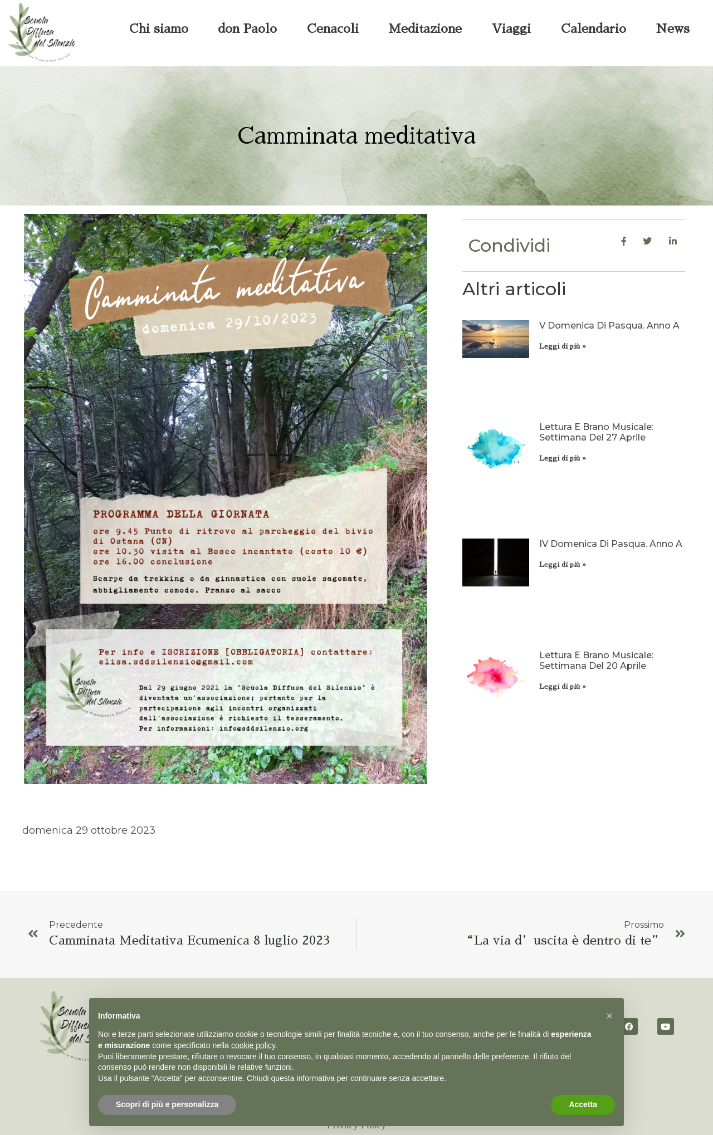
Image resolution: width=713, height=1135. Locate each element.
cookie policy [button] (253, 1045)
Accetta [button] (583, 1104)
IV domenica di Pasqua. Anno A (610, 544)
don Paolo (247, 29)
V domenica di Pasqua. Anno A (609, 325)
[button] (609, 1016)
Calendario (593, 29)
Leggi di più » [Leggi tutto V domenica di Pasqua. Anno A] (562, 346)
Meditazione (425, 29)
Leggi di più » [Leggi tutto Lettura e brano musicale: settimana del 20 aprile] (562, 686)
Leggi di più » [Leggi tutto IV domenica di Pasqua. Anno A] (562, 564)
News (673, 29)
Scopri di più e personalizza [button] (167, 1104)
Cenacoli (333, 29)
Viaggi (511, 29)
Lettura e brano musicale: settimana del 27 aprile (596, 432)
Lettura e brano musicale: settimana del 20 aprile (596, 660)
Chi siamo (158, 29)
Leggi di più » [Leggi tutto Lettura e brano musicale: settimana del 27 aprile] (562, 458)
